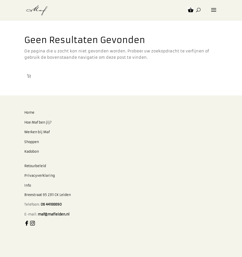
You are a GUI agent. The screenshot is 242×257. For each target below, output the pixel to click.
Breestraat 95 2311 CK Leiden (47, 195)
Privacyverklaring (39, 175)
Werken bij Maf (37, 132)
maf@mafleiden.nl (54, 214)
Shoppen (31, 142)
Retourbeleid (35, 166)
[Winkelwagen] (29, 76)
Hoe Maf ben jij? (38, 122)
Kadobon (31, 151)
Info (27, 185)
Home (29, 112)
